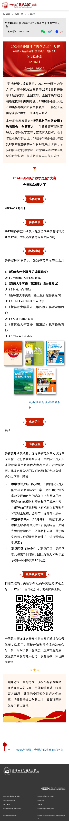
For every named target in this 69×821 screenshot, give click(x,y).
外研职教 (41, 800)
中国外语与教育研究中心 (12, 808)
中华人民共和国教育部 (11, 796)
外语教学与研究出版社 (46, 796)
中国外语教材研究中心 (46, 808)
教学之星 (19, 14)
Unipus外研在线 (9, 800)
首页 (8, 14)
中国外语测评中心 (10, 815)
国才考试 (6, 804)
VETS (40, 804)
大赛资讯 (32, 14)
